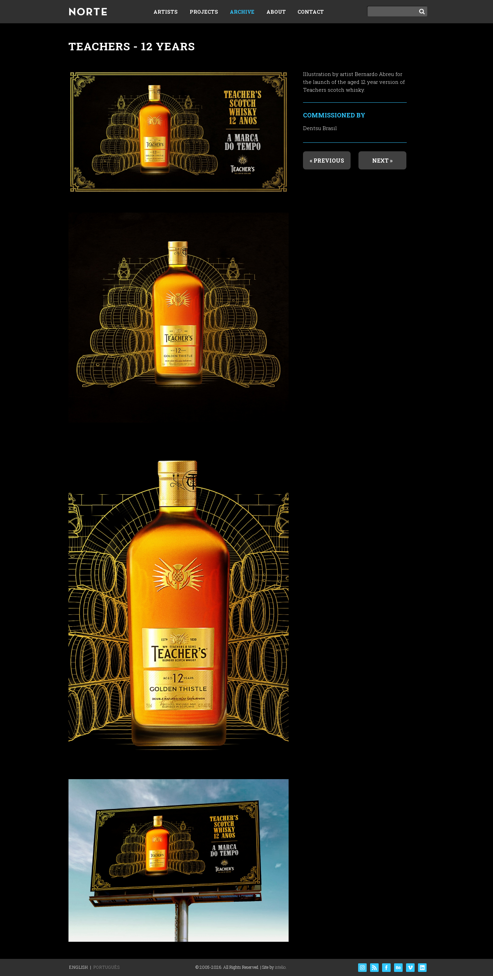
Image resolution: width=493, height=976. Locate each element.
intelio (280, 967)
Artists (165, 12)
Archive (242, 12)
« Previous (327, 160)
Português (106, 967)
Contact (311, 12)
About (276, 12)
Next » (382, 160)
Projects (204, 12)
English (78, 967)
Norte (88, 12)
